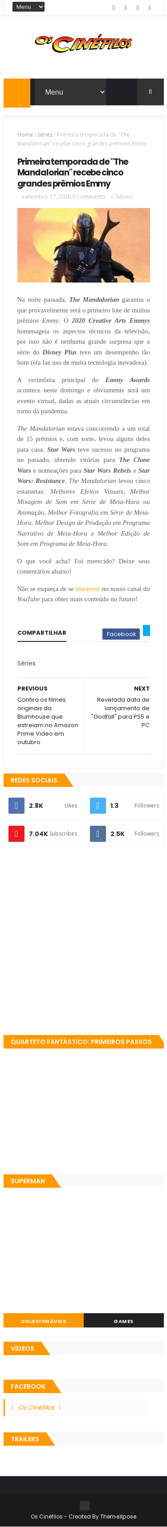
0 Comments (89, 196)
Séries (45, 134)
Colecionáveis (43, 1321)
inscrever (88, 588)
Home (25, 134)
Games (124, 1321)
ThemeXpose (118, 1516)
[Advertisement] (83, 941)
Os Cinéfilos (36, 1407)
